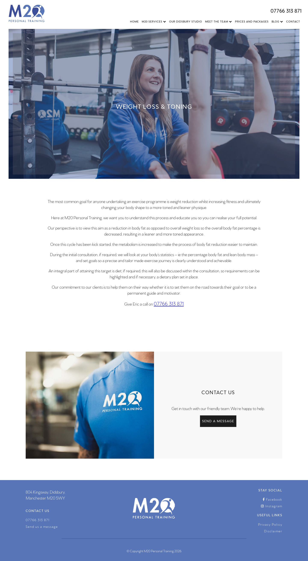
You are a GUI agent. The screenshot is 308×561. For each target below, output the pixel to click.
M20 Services (154, 21)
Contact (293, 21)
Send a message (218, 421)
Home (134, 21)
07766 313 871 (286, 10)
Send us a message (42, 526)
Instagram (271, 506)
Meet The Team (218, 21)
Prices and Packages (252, 21)
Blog (277, 21)
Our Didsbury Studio (185, 21)
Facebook (272, 499)
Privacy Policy (270, 524)
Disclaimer (273, 531)
